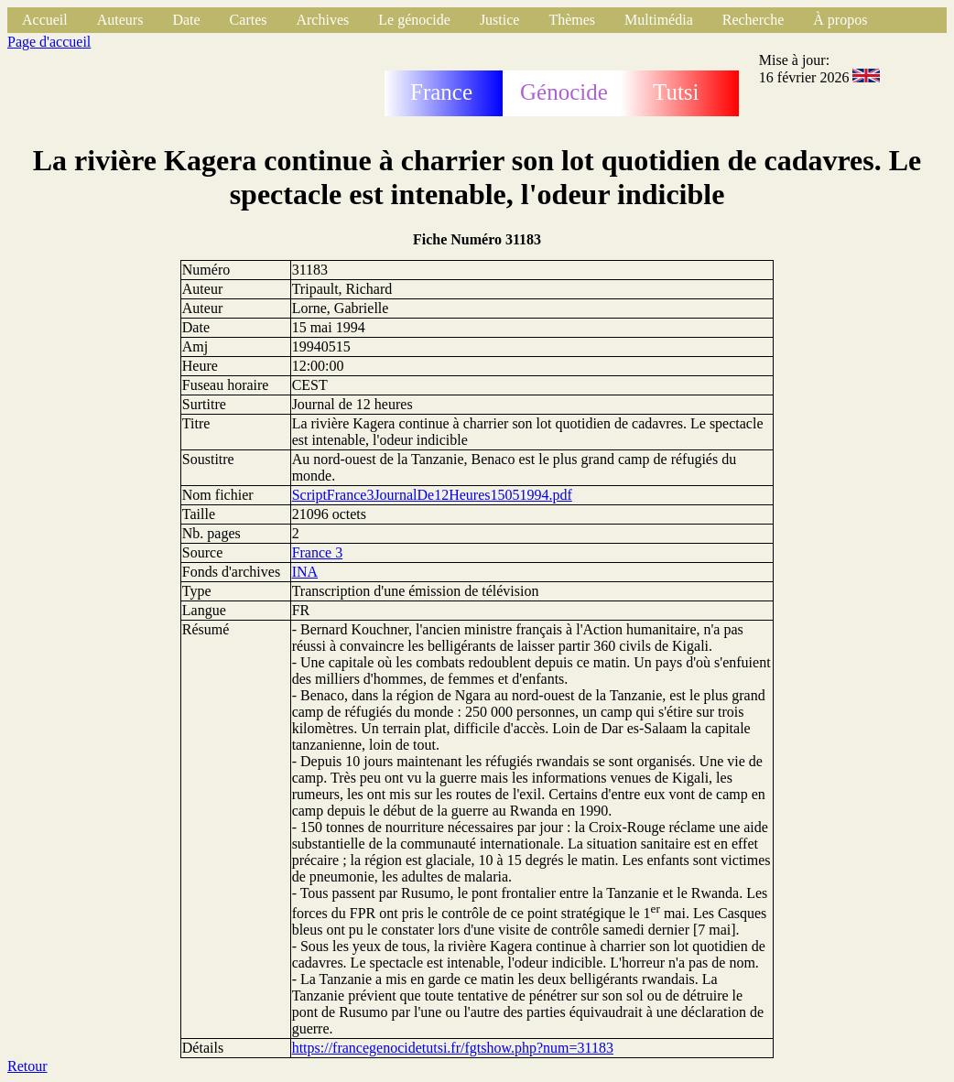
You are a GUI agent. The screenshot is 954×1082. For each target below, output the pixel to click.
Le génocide (414, 19)
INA (305, 571)
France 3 (317, 552)
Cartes (248, 19)
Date (186, 19)
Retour (27, 1066)
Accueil (45, 19)
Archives (322, 19)
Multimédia (658, 19)
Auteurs (120, 19)
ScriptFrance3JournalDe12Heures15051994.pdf (432, 495)
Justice (500, 19)
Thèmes (571, 19)
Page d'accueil (49, 41)
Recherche (753, 19)
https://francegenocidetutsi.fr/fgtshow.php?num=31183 (452, 1047)
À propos (840, 19)
